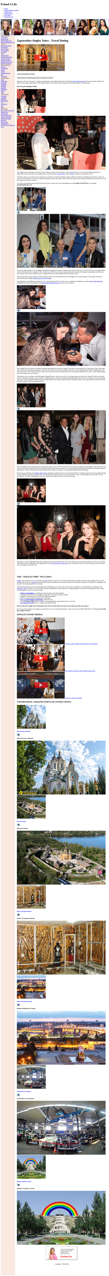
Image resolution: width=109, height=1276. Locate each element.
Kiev (2, 75)
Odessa (3, 70)
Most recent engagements (4, 122)
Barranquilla (4, 101)
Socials (19, 580)
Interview (3, 120)
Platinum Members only (8, 42)
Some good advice (6, 117)
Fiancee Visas (5, 49)
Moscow (3, 67)
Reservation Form (6, 63)
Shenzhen (3, 84)
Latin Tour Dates (5, 60)
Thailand (3, 86)
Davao (3, 91)
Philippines (4, 89)
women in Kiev (61, 174)
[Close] (18, 114)
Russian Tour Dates (6, 57)
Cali (2, 102)
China (2, 80)
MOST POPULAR (6, 41)
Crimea (3, 71)
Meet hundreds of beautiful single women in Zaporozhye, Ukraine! (35, 78)
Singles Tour (8, 12)
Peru (2, 105)
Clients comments (6, 118)
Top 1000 (3, 52)
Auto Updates (5, 50)
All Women (4, 37)
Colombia (3, 96)
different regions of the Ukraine (42, 278)
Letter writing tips (6, 115)
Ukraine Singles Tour (40, 473)
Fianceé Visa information (4, 113)
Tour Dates (7, 15)
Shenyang (3, 83)
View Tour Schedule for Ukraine (26, 74)
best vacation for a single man (59, 563)
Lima (2, 107)
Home (6, 8)
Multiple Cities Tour (6, 62)
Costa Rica (4, 104)
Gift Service (4, 47)
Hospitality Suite (22, 588)
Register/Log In (8, 17)
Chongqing (4, 81)
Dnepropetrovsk (5, 73)
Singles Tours (5, 55)
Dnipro (72, 174)
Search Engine (8, 13)
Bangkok (3, 88)
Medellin (3, 99)
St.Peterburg (4, 68)
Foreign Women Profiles (11, 10)
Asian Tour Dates (6, 58)
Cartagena (4, 97)
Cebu (2, 92)
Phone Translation (6, 45)
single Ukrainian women (79, 81)
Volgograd (4, 76)
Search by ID (4, 39)
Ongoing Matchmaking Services (50, 283)
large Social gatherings (96, 281)
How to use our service (7, 110)
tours (46, 580)
